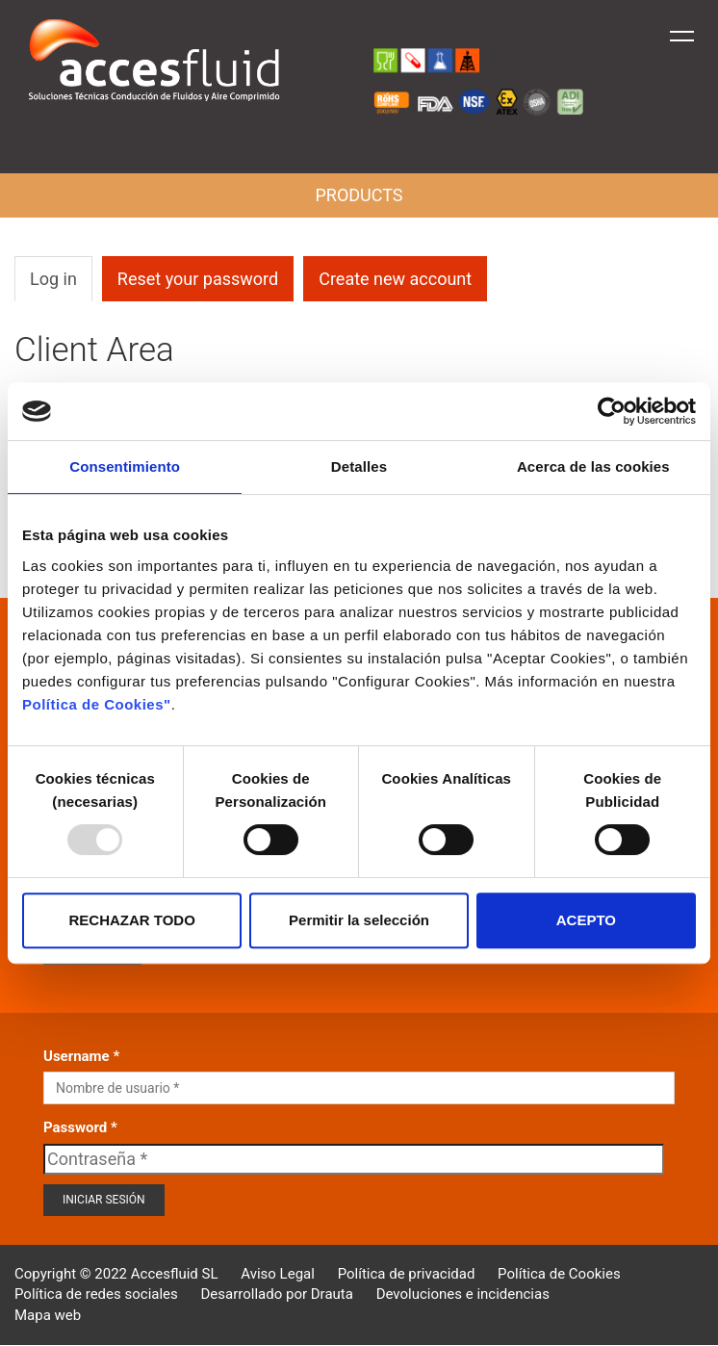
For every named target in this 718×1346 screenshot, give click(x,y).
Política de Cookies (559, 1273)
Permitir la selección (359, 920)
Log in (53, 279)
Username (76, 1056)
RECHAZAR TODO (131, 920)
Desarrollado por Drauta (277, 1294)
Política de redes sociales (96, 1294)
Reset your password (197, 279)
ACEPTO (586, 920)
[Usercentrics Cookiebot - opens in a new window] (611, 411)
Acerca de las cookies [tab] (593, 466)
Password (75, 1127)
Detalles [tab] (359, 466)
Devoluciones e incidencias (463, 1294)
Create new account (395, 279)
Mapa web (47, 1315)
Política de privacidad (406, 1273)
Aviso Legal (278, 1273)
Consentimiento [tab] (124, 466)
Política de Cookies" (96, 704)
